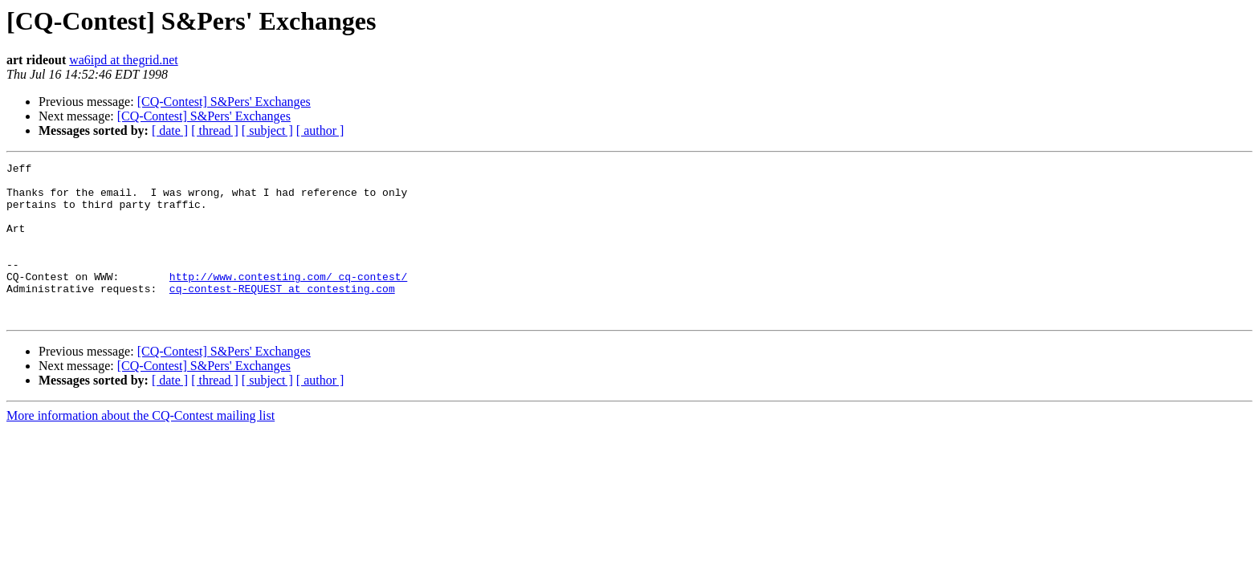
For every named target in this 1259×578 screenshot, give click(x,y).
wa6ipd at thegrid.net (123, 60)
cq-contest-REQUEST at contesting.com (282, 314)
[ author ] (320, 130)
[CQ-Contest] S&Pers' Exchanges (224, 101)
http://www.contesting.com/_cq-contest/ (288, 300)
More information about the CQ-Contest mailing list (140, 447)
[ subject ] (267, 130)
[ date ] (170, 130)
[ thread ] (214, 130)
